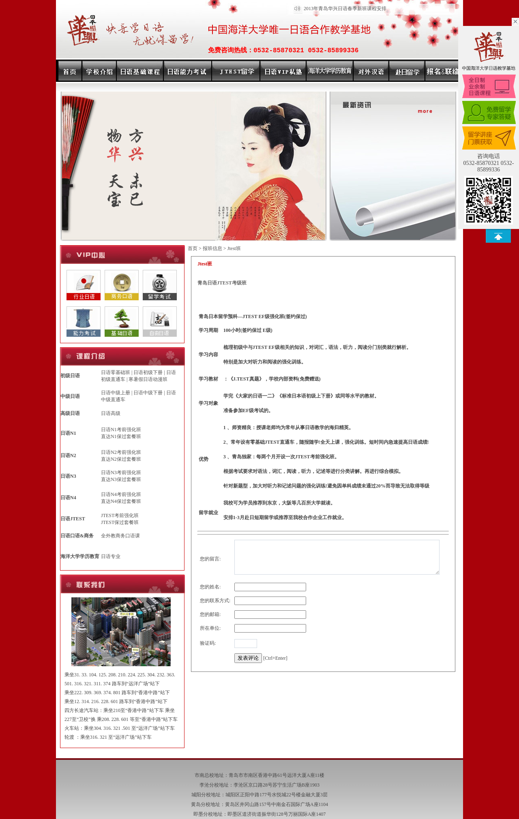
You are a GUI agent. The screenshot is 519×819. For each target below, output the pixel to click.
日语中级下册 (148, 393)
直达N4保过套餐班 (121, 501)
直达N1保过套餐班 (121, 436)
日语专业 (110, 556)
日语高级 (110, 413)
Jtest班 (234, 248)
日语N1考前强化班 (121, 429)
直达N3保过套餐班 (121, 479)
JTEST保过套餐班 (120, 522)
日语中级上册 (115, 393)
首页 (192, 248)
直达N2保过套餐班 (121, 459)
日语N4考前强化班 (121, 494)
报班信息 (212, 248)
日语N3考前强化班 (121, 472)
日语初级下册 (148, 372)
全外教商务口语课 (120, 536)
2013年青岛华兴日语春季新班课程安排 (345, 8)
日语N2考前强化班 (121, 452)
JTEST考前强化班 (120, 515)
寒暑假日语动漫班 (148, 379)
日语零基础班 (115, 372)
